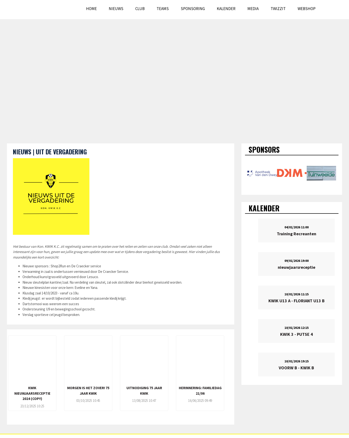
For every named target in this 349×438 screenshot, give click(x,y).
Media (253, 8)
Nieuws (116, 8)
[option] (262, 173)
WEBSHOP (307, 8)
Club (140, 8)
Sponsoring (193, 8)
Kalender (226, 8)
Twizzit (278, 8)
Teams (163, 8)
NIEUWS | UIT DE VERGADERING (50, 151)
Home (91, 8)
